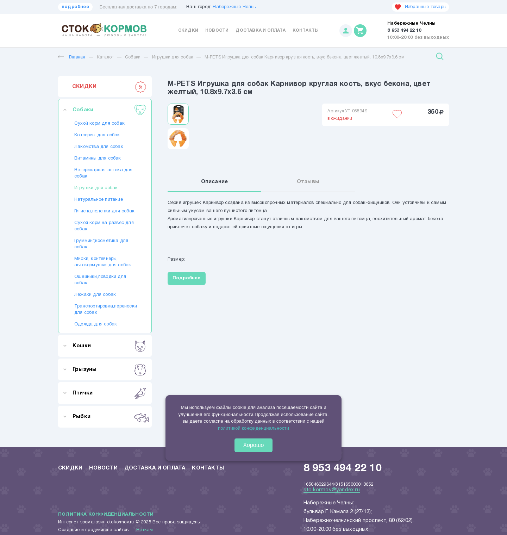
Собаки (132, 57)
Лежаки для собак (95, 295)
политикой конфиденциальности (253, 427)
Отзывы (308, 182)
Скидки (188, 30)
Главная (71, 57)
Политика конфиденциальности (106, 514)
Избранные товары (420, 7)
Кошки (109, 346)
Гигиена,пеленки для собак (104, 211)
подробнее (75, 7)
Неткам (144, 530)
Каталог (105, 57)
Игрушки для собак (172, 57)
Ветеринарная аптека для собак (103, 173)
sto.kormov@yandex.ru (331, 489)
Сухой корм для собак (99, 124)
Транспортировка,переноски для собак (105, 309)
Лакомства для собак (98, 147)
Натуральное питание (98, 200)
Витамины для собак (97, 158)
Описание (214, 182)
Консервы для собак (97, 135)
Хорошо (253, 445)
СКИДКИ (109, 87)
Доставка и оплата (260, 30)
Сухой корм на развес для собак (104, 226)
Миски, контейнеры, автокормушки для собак (102, 262)
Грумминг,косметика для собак (101, 244)
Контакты (306, 30)
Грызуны (109, 369)
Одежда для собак (95, 324)
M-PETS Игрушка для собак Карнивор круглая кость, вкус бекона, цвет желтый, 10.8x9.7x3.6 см (305, 57)
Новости (217, 30)
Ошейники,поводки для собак (100, 280)
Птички (109, 393)
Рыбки (109, 417)
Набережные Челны (235, 7)
